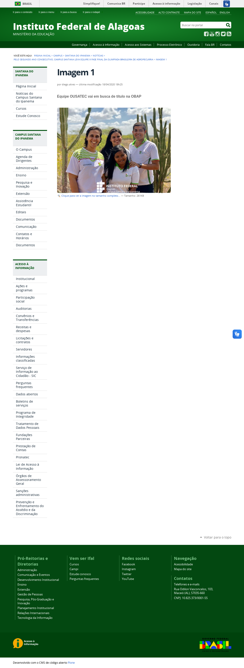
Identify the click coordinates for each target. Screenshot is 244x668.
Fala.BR (209, 44)
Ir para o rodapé (93, 12)
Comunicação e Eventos (34, 575)
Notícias (98, 55)
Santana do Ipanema (77, 55)
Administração (27, 570)
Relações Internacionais (33, 613)
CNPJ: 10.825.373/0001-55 (191, 598)
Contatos (225, 44)
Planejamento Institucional (36, 608)
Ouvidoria (193, 44)
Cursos (74, 564)
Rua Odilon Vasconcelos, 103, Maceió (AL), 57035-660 (193, 591)
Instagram (217, 34)
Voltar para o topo (217, 537)
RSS (229, 34)
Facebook (206, 34)
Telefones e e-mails (186, 584)
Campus (57, 55)
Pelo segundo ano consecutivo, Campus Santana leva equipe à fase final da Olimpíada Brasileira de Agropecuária (83, 59)
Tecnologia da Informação (35, 618)
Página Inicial (42, 55)
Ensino (22, 585)
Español (211, 12)
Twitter (223, 34)
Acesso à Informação (106, 44)
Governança (79, 44)
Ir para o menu (48, 12)
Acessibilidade (145, 12)
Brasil (27, 4)
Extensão (24, 590)
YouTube (212, 34)
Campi (74, 569)
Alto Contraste (169, 12)
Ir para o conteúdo (24, 12)
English (225, 12)
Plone (71, 662)
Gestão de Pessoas (30, 594)
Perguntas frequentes (84, 579)
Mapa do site (192, 12)
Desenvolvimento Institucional (38, 580)
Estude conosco (80, 574)
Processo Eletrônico (169, 44)
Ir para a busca (70, 12)
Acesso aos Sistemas (138, 44)
